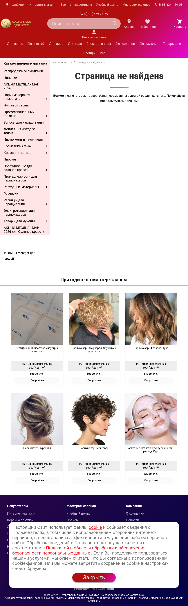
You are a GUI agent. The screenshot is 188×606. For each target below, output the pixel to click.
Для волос (15, 44)
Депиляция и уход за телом (20, 131)
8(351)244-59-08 (169, 4)
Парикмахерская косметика (17, 97)
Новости (132, 520)
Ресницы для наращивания (14, 202)
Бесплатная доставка (76, 4)
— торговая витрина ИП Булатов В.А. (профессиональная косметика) (102, 594)
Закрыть (94, 577)
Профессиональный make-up (19, 114)
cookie (95, 527)
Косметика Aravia (17, 146)
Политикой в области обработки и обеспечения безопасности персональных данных (79, 550)
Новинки (10, 78)
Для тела (75, 44)
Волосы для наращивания (24, 122)
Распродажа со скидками (23, 71)
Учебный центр (107, 4)
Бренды (89, 53)
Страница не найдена (88, 62)
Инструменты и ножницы (23, 139)
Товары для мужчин (19, 221)
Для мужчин (148, 44)
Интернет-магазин (42, 4)
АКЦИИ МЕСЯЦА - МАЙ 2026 (21, 86)
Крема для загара (17, 153)
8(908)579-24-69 (94, 14)
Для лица (56, 44)
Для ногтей (36, 44)
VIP (102, 53)
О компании (135, 513)
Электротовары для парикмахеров (19, 212)
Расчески (11, 193)
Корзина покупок (20, 520)
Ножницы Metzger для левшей (19, 255)
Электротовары (98, 44)
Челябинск (15, 4)
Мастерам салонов (136, 4)
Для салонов (125, 44)
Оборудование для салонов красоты (18, 168)
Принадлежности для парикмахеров (20, 178)
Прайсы (72, 520)
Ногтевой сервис (17, 105)
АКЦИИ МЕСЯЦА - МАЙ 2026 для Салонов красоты (24, 230)
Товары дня (172, 44)
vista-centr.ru (61, 62)
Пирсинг (10, 159)
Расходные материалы (21, 187)
